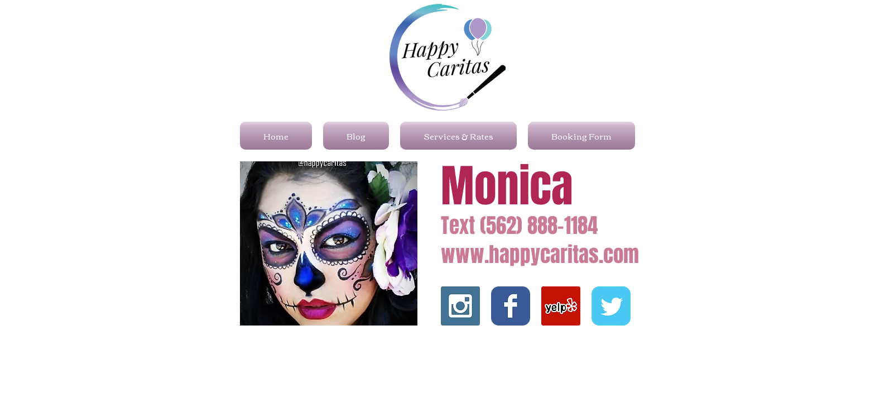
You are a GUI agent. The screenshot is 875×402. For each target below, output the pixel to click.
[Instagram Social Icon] (460, 306)
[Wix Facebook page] (510, 306)
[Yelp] (560, 306)
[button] (328, 243)
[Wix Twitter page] (611, 306)
